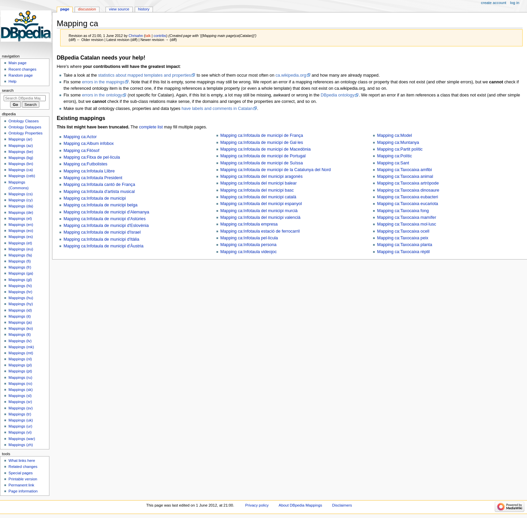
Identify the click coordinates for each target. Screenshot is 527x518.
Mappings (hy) (20, 304)
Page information (23, 491)
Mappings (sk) (20, 390)
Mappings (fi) (19, 261)
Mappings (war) (21, 439)
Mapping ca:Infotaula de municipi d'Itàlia (101, 239)
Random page (20, 75)
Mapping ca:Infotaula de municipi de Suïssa (261, 163)
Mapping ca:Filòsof (81, 150)
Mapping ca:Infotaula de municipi (95, 198)
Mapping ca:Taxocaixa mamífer (406, 217)
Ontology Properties (25, 133)
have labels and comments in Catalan (217, 108)
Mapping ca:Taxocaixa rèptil (403, 251)
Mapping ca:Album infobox (89, 143)
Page (64, 9)
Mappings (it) (19, 316)
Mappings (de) (20, 212)
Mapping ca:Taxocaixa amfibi (404, 169)
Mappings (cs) (20, 194)
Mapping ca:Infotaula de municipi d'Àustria (104, 246)
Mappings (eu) (20, 249)
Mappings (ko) (20, 328)
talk (148, 36)
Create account (493, 3)
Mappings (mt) (20, 353)
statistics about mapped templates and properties (144, 75)
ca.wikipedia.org (291, 75)
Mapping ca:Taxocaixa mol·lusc (406, 224)
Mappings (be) (20, 152)
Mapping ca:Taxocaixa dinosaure (408, 190)
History (144, 9)
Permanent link (21, 485)
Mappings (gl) (20, 280)
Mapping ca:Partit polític (399, 149)
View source (119, 9)
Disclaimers (342, 505)
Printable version (22, 479)
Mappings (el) (20, 218)
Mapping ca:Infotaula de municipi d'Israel (102, 232)
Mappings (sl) (20, 396)
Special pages (20, 473)
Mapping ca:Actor (80, 136)
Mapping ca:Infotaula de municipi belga (100, 205)
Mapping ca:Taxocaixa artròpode (408, 183)
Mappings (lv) (20, 341)
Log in (514, 3)
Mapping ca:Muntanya (398, 142)
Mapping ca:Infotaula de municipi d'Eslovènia (106, 225)
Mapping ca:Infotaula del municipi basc (257, 190)
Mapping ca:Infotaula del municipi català (258, 197)
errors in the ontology (102, 95)
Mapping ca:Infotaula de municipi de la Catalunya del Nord (275, 169)
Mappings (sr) (20, 402)
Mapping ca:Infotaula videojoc (248, 251)
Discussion (87, 9)
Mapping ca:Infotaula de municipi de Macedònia (265, 149)
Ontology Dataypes (24, 127)
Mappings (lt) (19, 334)
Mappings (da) (20, 206)
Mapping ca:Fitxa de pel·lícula (92, 157)
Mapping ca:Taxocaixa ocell (403, 231)
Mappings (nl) (20, 359)
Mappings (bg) (20, 158)
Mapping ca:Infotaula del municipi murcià (259, 210)
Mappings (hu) (20, 298)
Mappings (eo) (20, 231)
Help (12, 81)
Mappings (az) (20, 146)
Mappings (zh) (20, 445)
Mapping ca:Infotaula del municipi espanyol (261, 203)
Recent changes (22, 69)
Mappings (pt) (20, 371)
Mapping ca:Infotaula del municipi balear (258, 183)
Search (8, 90)
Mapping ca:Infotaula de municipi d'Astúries (105, 218)
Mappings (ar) (20, 139)
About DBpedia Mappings (300, 505)
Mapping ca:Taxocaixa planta (404, 244)
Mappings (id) (20, 310)
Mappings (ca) (20, 170)
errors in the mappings (103, 82)
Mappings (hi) (20, 286)
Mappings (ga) (20, 273)
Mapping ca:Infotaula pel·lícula (249, 238)
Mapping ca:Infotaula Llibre (89, 171)
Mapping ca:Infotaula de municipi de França (261, 135)
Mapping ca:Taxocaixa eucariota (407, 203)
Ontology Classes (23, 121)
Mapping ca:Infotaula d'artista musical (99, 191)
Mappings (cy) (20, 200)
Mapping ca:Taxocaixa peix (402, 238)
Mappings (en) (20, 225)
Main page (17, 63)
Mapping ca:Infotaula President (93, 177)
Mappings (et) (20, 243)
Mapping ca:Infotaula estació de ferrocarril (260, 231)
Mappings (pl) (20, 365)
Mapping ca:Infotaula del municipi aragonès (261, 176)
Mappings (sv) (20, 408)
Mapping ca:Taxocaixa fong (403, 210)
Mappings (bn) (20, 164)
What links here (21, 461)
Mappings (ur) (20, 426)
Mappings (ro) (20, 384)
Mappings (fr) (19, 267)
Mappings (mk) (21, 347)
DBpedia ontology (337, 95)
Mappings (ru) (20, 377)
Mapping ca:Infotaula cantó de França (99, 184)
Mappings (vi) (20, 432)
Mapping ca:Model (394, 135)
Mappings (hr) (20, 292)
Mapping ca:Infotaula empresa (249, 224)
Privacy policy (257, 505)
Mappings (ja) (20, 322)
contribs (160, 36)
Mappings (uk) (20, 420)
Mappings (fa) (20, 255)
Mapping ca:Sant (393, 163)
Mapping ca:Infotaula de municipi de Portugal (263, 156)
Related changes (22, 467)
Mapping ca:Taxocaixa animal (405, 176)
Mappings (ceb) (21, 176)
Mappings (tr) (19, 414)
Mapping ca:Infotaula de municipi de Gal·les (261, 142)
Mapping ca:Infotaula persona (248, 244)
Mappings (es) (20, 237)
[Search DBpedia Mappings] (25, 98)
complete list (151, 127)
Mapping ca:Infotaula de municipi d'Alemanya (106, 212)
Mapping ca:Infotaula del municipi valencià (260, 217)
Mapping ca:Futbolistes (85, 164)
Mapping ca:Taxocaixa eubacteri (407, 197)
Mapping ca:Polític (394, 156)
